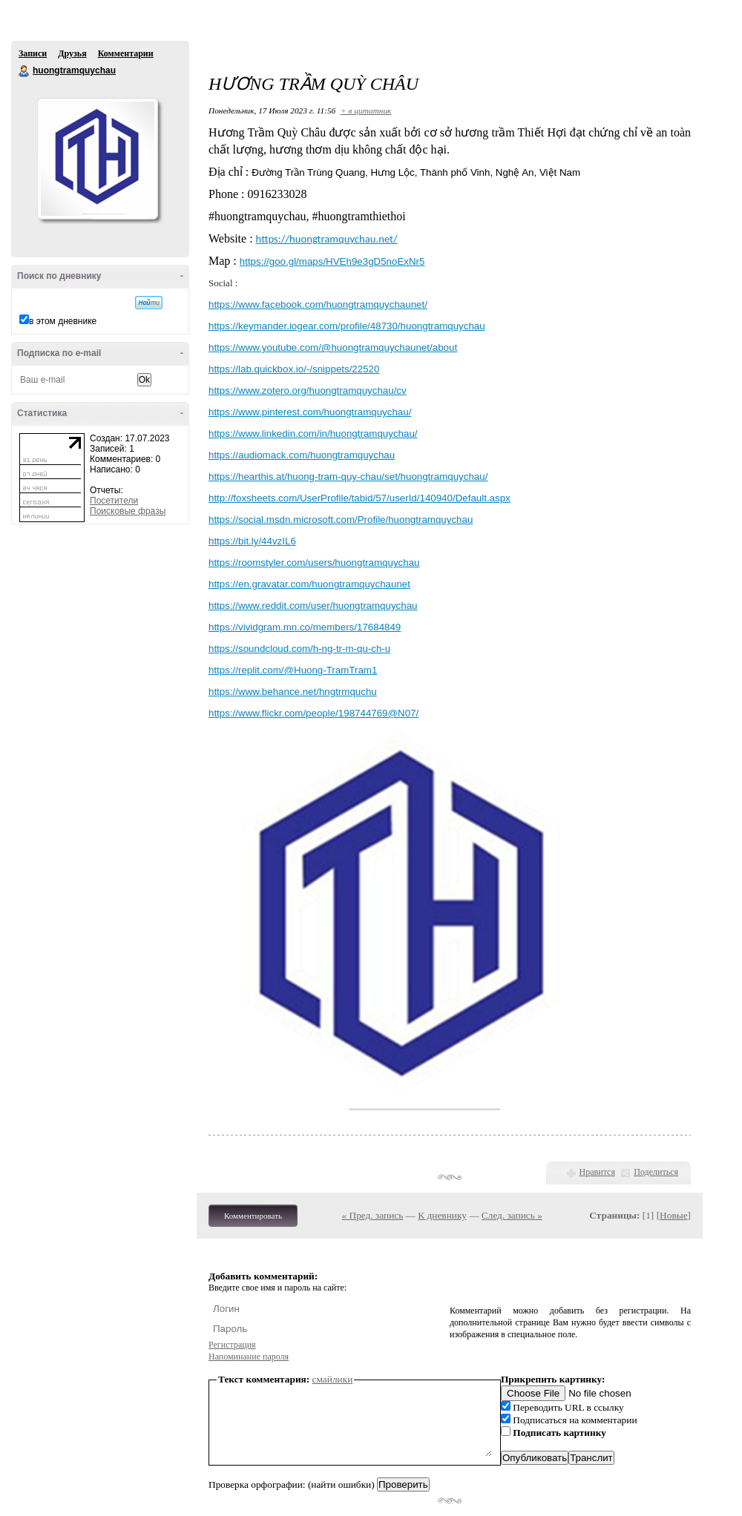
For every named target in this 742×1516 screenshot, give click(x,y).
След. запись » (512, 1215)
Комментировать (253, 1215)
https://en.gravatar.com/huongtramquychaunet (309, 584)
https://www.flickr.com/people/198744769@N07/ (313, 713)
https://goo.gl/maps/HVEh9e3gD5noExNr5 (332, 261)
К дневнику (442, 1215)
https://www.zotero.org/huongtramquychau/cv (308, 390)
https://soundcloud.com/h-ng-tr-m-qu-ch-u (299, 648)
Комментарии (126, 53)
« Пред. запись (373, 1215)
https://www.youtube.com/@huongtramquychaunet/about (333, 347)
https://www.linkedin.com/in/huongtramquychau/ (313, 433)
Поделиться (656, 1172)
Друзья (72, 53)
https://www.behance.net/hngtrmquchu (293, 691)
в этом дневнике (62, 321)
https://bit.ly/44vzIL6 (252, 541)
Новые (673, 1215)
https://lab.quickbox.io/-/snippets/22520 (294, 369)
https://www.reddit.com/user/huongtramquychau (313, 605)
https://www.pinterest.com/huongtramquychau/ (310, 412)
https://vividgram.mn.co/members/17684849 (305, 627)
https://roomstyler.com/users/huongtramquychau (314, 562)
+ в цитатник (366, 110)
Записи (33, 53)
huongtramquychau (24, 71)
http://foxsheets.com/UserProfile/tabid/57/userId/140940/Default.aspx (359, 498)
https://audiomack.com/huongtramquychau (302, 455)
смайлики (332, 1379)
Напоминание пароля (249, 1356)
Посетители (114, 500)
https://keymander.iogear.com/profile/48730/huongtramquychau (347, 326)
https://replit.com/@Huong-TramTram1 (293, 670)
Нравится (597, 1172)
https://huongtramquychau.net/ (327, 238)
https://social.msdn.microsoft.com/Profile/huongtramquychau (341, 519)
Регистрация (232, 1344)
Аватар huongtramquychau (97, 158)
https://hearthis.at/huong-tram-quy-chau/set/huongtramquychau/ (348, 476)
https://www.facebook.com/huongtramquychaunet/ (318, 304)
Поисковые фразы (127, 511)
